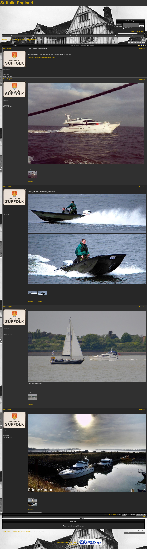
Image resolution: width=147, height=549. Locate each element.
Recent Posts (114, 36)
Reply (142, 42)
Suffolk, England (7, 40)
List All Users (33, 36)
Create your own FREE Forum (67, 542)
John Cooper (7, 48)
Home (12, 36)
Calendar (94, 36)
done (143, 516)
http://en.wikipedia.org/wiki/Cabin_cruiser (41, 57)
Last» (115, 514)
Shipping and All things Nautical (26, 40)
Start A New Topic (134, 42)
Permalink (142, 48)
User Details (73, 36)
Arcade (134, 36)
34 (109, 514)
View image (30, 181)
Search (53, 36)
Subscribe (141, 531)
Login (141, 26)
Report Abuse (72, 544)
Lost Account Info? (137, 32)
